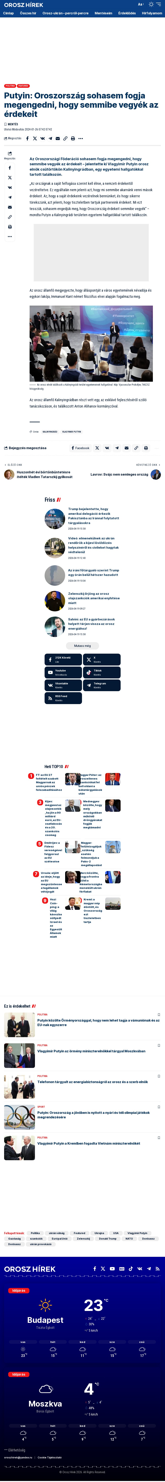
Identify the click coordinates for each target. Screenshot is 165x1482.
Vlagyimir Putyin (71, 431)
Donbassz (149, 1238)
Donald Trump (108, 1238)
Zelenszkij (83, 1238)
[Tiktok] (102, 672)
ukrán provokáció (41, 1244)
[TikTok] (131, 1269)
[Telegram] (102, 685)
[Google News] (121, 1269)
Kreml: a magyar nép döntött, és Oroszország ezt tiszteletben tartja (93, 910)
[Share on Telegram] (50, 138)
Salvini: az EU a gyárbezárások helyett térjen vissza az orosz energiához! (91, 623)
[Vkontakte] (63, 685)
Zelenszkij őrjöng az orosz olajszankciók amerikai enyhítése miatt (94, 598)
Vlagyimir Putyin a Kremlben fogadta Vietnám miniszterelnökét (88, 1143)
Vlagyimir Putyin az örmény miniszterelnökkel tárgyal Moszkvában (91, 1051)
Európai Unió (60, 1238)
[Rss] (157, 1269)
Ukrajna (100, 1233)
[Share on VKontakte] (42, 138)
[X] (102, 660)
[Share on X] (34, 138)
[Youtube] (63, 672)
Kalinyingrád (50, 431)
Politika (10, 85)
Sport (41, 1106)
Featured (23, 85)
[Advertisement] (82, 49)
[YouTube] (112, 1269)
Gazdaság (14, 1238)
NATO (130, 1238)
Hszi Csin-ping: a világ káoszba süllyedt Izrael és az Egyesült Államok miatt (56, 918)
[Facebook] (63, 660)
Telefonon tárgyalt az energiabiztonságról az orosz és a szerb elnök (92, 1082)
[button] (133, 4)
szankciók (36, 1238)
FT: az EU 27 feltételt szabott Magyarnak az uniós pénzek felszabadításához (49, 782)
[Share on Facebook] (27, 138)
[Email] (57, 138)
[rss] (63, 698)
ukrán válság (57, 1233)
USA (116, 1233)
